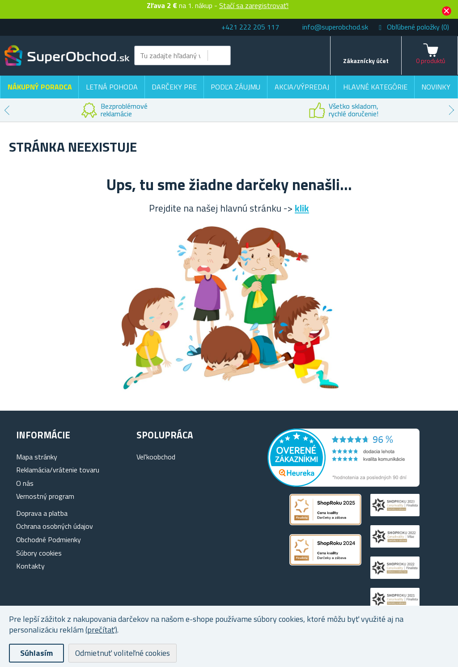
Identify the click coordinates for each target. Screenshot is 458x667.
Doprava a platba (42, 513)
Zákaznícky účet (366, 60)
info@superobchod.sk (335, 26)
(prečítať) (101, 630)
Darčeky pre (174, 86)
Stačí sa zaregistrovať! (253, 5)
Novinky (435, 86)
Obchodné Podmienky (48, 539)
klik (302, 208)
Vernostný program (45, 496)
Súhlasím (36, 653)
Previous (6, 110)
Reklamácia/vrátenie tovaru (57, 469)
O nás (25, 483)
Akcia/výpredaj (302, 86)
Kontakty (30, 566)
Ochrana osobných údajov (54, 526)
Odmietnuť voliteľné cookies (122, 653)
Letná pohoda (112, 86)
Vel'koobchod (155, 456)
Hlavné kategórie (375, 86)
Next (451, 110)
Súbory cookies (39, 553)
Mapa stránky (36, 456)
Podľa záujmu (235, 86)
